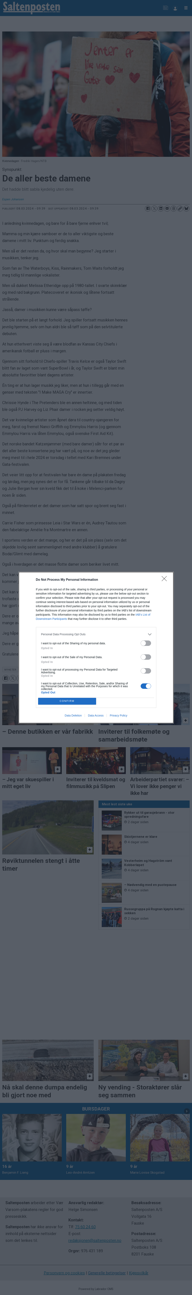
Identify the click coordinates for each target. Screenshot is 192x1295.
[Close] (165, 580)
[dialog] (96, 647)
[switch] (146, 643)
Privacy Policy (118, 715)
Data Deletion (73, 715)
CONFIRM (67, 701)
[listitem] (96, 634)
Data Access (96, 715)
